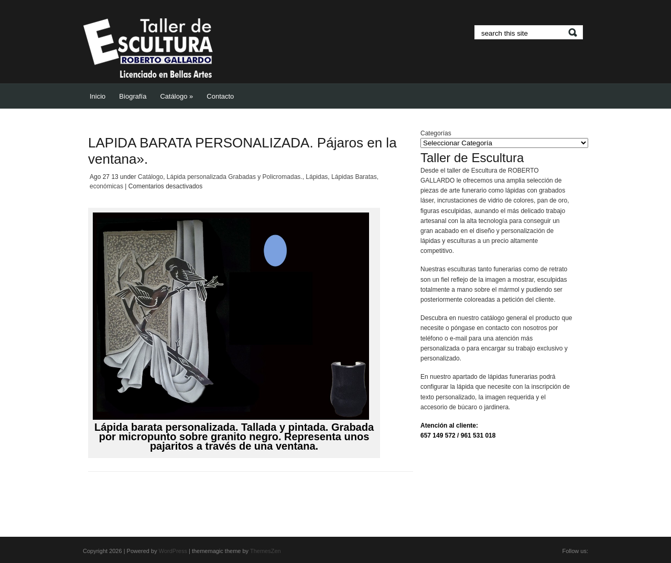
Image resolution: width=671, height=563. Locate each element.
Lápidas (317, 176)
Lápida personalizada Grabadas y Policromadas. (234, 176)
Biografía (132, 96)
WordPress (173, 551)
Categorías (435, 133)
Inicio (97, 96)
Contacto (220, 96)
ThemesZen (265, 551)
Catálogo (176, 96)
